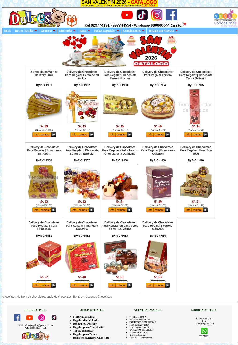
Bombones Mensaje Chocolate (91, 337)
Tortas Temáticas (83, 330)
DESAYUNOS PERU (139, 319)
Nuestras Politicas (137, 335)
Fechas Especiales (106, 30)
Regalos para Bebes (85, 334)
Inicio (7, 30)
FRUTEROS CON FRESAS (142, 322)
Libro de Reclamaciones (140, 337)
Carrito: (179, 25)
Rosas (85, 30)
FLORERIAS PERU (139, 324)
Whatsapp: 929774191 (35, 328)
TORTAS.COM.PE (138, 317)
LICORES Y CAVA (138, 332)
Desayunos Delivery (85, 323)
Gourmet (48, 30)
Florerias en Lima (84, 316)
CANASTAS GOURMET (141, 330)
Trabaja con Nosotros (163, 30)
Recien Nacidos (26, 30)
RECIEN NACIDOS (139, 327)
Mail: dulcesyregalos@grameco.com (36, 325)
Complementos (134, 30)
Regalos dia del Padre (86, 320)
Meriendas (67, 30)
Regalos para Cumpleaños (88, 327)
